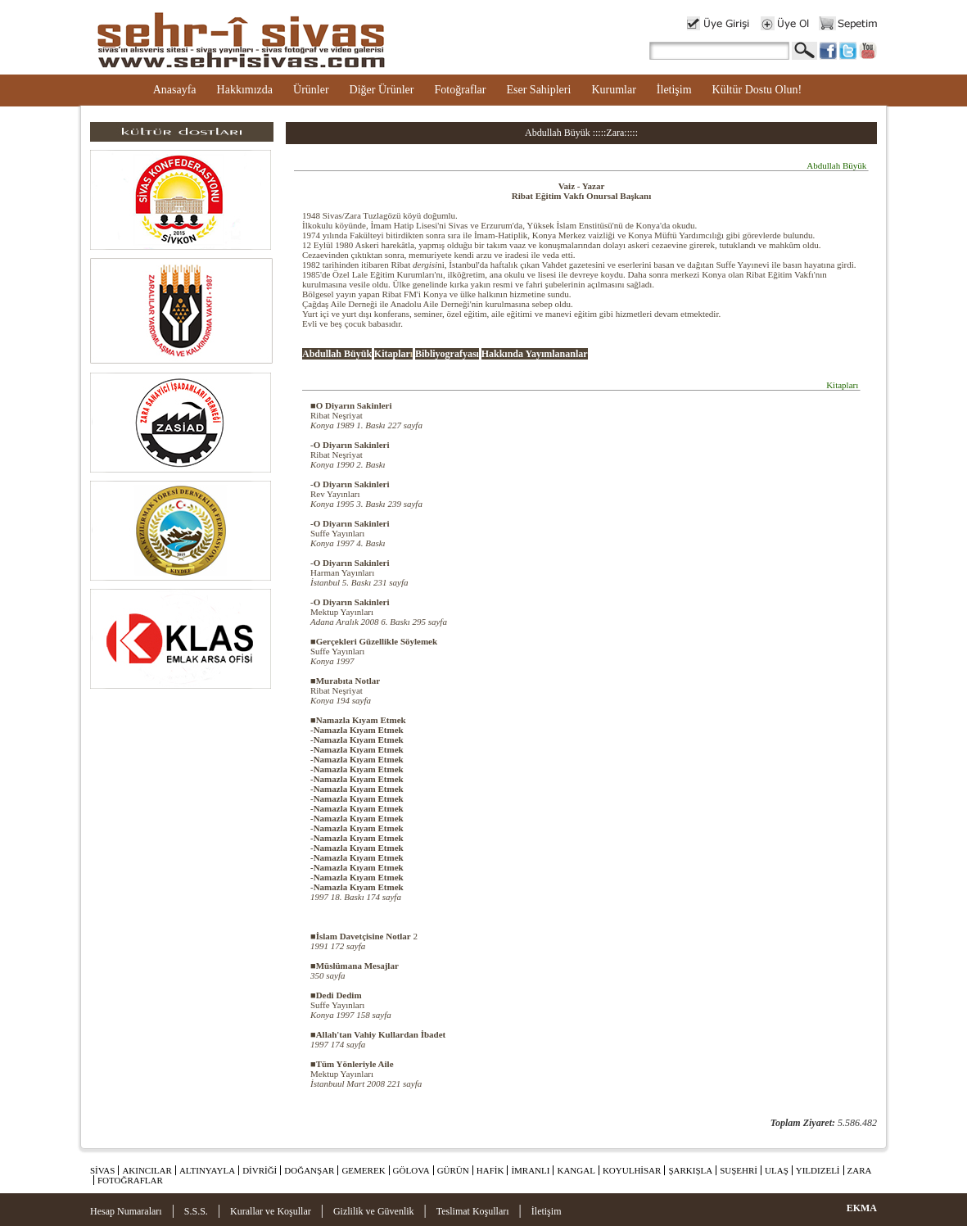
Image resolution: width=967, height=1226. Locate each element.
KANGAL (575, 1170)
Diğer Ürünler (382, 90)
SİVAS (102, 1170)
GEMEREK (363, 1170)
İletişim (674, 90)
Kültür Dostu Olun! (757, 90)
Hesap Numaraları (126, 1211)
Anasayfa (175, 90)
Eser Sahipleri (538, 90)
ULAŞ (777, 1170)
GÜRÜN (453, 1170)
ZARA (859, 1170)
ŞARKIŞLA (690, 1170)
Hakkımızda (245, 90)
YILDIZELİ (818, 1170)
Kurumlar (613, 90)
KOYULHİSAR (632, 1170)
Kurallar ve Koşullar (270, 1211)
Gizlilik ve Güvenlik (373, 1211)
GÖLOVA (411, 1170)
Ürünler (311, 90)
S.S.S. (196, 1211)
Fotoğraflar (460, 90)
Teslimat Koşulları (472, 1211)
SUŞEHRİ (738, 1170)
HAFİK (490, 1170)
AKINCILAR (147, 1170)
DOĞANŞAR (309, 1170)
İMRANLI (530, 1170)
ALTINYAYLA (207, 1170)
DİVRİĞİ (259, 1170)
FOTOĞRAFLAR (130, 1180)
